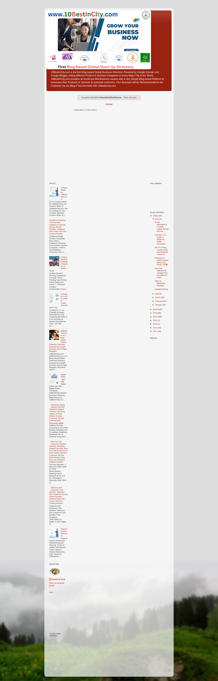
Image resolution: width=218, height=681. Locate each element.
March (158, 297)
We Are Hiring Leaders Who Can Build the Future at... (161, 250)
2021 (155, 320)
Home (109, 104)
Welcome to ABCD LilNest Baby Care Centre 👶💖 (161, 261)
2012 (155, 328)
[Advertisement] (57, 135)
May (157, 219)
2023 (155, 317)
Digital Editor (63, 376)
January (158, 305)
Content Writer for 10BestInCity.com (64, 193)
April (157, 294)
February (159, 301)
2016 (155, 324)
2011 (155, 331)
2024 (155, 313)
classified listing (161, 289)
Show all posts (130, 97)
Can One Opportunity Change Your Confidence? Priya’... (161, 272)
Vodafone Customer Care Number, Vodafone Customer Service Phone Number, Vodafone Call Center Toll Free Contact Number (57, 227)
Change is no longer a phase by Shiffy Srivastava (160, 239)
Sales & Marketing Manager (160, 283)
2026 (155, 216)
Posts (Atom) (91, 110)
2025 (155, 309)
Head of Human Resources (64, 532)
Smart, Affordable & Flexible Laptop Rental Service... (162, 226)
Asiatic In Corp (58, 579)
